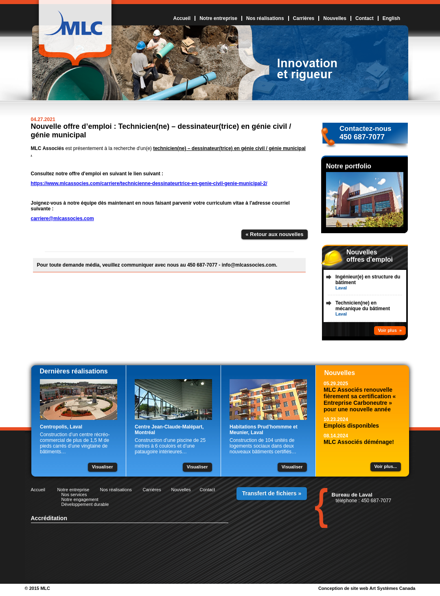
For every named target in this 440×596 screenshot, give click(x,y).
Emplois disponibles (351, 425)
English (391, 18)
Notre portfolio (348, 166)
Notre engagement (80, 499)
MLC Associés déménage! (359, 442)
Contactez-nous (365, 128)
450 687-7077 (362, 137)
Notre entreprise (218, 18)
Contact (364, 18)
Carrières (304, 18)
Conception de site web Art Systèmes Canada (367, 588)
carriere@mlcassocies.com (62, 218)
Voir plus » (390, 330)
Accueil (181, 18)
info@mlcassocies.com (249, 265)
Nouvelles (334, 18)
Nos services (74, 494)
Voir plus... (385, 466)
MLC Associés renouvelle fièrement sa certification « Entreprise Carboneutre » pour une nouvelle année (360, 399)
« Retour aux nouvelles (274, 234)
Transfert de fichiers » (272, 493)
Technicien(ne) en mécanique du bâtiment (362, 305)
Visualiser (102, 466)
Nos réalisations (265, 18)
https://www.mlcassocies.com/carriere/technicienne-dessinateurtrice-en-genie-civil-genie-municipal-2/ (149, 183)
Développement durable (85, 504)
